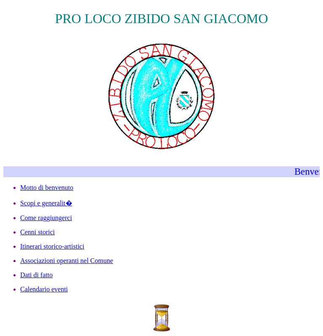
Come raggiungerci (46, 217)
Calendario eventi (44, 289)
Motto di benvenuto (46, 187)
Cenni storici (37, 232)
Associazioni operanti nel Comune (66, 260)
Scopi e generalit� (46, 203)
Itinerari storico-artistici (52, 246)
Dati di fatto (36, 274)
